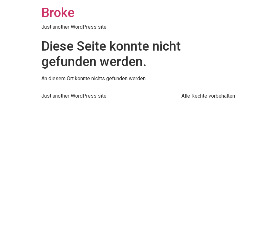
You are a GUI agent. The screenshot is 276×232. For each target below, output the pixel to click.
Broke (58, 12)
